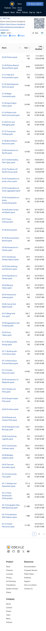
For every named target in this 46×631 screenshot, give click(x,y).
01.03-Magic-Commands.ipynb (8, 95)
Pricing (8, 578)
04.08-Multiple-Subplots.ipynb (7, 456)
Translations (11, 585)
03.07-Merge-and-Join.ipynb (8, 315)
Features (7, 8)
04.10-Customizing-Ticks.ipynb (9, 475)
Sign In (38, 12)
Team (8, 615)
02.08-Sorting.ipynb (9, 230)
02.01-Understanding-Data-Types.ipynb (10, 161)
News (13, 12)
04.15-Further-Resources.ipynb (8, 525)
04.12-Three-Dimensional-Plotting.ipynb (7, 495)
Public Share (29, 574)
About (18, 12)
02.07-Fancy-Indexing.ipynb (7, 220)
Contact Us (28, 589)
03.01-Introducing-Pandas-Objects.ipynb (10, 258)
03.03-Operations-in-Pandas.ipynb (9, 277)
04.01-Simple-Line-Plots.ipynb (9, 390)
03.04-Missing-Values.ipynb (7, 286)
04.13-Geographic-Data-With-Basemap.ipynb (11, 506)
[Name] (11, 48)
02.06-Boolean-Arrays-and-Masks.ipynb (10, 211)
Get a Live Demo (30, 585)
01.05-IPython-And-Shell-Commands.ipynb (11, 114)
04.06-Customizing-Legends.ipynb (9, 437)
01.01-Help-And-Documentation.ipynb (10, 76)
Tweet (3, 36)
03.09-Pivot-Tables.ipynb (7, 333)
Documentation (30, 567)
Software (27, 578)
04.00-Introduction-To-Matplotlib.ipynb (10, 381)
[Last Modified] (39, 48)
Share (20, 8)
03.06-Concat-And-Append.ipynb (9, 305)
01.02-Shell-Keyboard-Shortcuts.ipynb (10, 85)
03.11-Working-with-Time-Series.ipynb (9, 352)
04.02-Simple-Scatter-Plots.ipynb (10, 400)
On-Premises (11, 581)
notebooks (4, 30)
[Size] (27, 48)
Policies (25, 12)
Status (8, 592)
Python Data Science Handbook (12, 24)
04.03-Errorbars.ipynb (10, 409)
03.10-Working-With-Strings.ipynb (9, 343)
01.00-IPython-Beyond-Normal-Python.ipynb (10, 66)
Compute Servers (30, 570)
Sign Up (32, 12)
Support (6, 12)
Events (8, 611)
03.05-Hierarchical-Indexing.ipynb (9, 296)
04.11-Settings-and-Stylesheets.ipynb (9, 485)
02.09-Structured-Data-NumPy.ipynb (10, 239)
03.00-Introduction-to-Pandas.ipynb (10, 248)
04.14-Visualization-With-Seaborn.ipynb (9, 516)
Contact (9, 608)
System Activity (12, 589)
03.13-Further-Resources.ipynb (8, 371)
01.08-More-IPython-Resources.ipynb (9, 142)
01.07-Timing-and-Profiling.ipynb (9, 132)
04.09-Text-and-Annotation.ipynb (8, 466)
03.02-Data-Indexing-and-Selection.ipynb (10, 267)
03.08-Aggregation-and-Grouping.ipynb (11, 324)
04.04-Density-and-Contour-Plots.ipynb (9, 418)
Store (20, 4)
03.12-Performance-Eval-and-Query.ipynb (10, 362)
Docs (14, 8)
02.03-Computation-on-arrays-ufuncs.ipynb (11, 180)
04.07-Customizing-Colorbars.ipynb (9, 447)
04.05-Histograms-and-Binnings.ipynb (11, 428)
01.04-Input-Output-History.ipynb (9, 104)
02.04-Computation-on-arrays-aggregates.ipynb (11, 189)
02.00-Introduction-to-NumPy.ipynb (10, 151)
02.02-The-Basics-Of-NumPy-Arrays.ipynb (10, 170)
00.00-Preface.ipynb (9, 57)
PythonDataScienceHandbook (12, 27)
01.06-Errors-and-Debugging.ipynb (8, 123)
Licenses (9, 574)
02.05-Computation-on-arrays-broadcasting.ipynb (11, 200)
